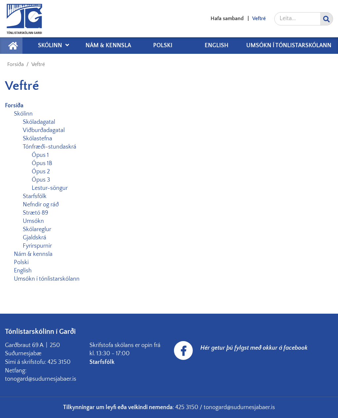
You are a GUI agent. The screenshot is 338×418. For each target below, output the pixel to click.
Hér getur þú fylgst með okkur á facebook (254, 348)
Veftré (38, 64)
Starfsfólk (102, 362)
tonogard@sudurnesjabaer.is (239, 407)
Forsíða (15, 64)
